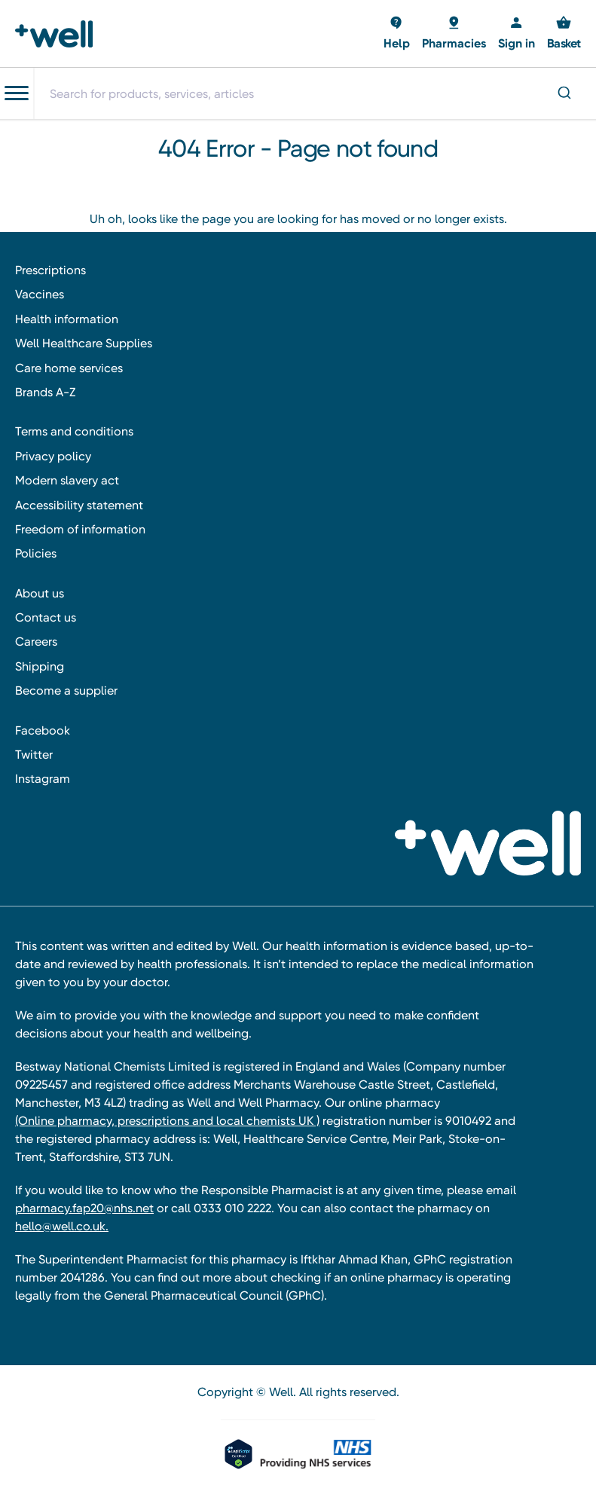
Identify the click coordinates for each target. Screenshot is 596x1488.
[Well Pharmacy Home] (58, 34)
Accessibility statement (79, 505)
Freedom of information (80, 529)
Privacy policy (53, 456)
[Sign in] (516, 33)
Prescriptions (50, 270)
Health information (66, 319)
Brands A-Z (45, 392)
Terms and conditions (74, 431)
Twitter (34, 754)
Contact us (45, 617)
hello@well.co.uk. (62, 1226)
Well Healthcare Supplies (83, 343)
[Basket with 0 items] (397, 33)
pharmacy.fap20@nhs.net (84, 1208)
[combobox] (314, 93)
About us (39, 593)
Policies (36, 553)
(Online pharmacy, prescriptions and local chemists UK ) (167, 1121)
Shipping (39, 666)
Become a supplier (66, 690)
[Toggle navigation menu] (16, 93)
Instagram (42, 778)
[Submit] (563, 93)
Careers (36, 641)
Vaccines (39, 294)
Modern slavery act (67, 480)
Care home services (69, 368)
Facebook (42, 730)
